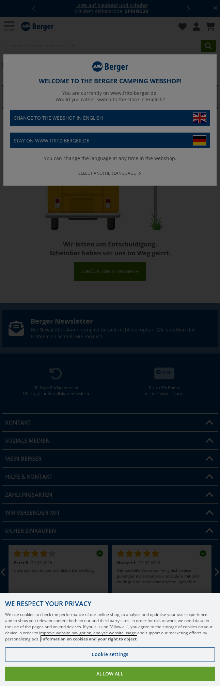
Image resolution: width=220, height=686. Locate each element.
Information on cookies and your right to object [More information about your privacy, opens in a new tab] (89, 647)
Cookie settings (110, 662)
